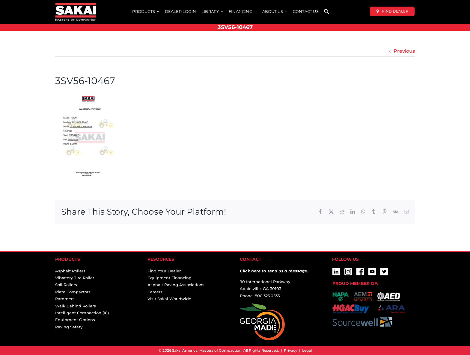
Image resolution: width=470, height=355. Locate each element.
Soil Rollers (66, 284)
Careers (154, 291)
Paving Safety (68, 326)
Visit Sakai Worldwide (169, 298)
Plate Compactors (73, 291)
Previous (404, 51)
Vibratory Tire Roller (74, 277)
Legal (307, 350)
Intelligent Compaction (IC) (82, 312)
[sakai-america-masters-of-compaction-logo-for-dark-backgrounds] (75, 5)
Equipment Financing (169, 277)
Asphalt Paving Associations (175, 284)
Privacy (290, 350)
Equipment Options (75, 319)
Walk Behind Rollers (75, 306)
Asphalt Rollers (70, 270)
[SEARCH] (326, 12)
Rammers (65, 298)
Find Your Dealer (164, 270)
